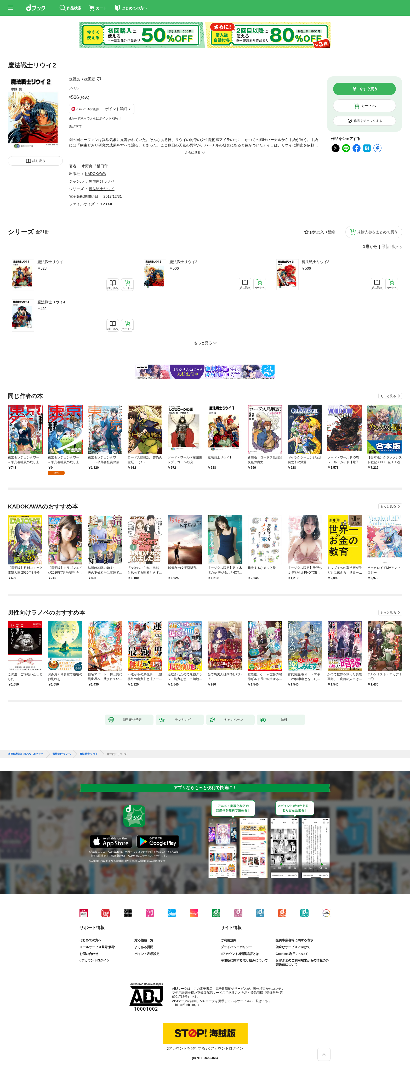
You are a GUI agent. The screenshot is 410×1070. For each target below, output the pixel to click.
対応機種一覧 (143, 940)
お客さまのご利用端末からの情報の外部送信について (302, 962)
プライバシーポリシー (236, 947)
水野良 (74, 79)
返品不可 (75, 126)
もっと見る (388, 396)
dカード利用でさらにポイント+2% (93, 118)
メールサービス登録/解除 (97, 947)
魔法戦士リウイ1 (51, 262)
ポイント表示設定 (147, 954)
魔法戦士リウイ (102, 189)
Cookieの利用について (292, 954)
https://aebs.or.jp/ (187, 1005)
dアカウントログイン (94, 960)
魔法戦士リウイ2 (183, 262)
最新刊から (391, 247)
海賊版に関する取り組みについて (244, 960)
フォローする (98, 79)
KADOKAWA (95, 174)
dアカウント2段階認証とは (240, 954)
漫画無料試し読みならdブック (25, 754)
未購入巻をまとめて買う (377, 232)
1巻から (370, 247)
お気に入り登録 (322, 232)
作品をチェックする (368, 121)
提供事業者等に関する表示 (294, 940)
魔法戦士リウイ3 (315, 262)
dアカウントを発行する (186, 1048)
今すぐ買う (368, 89)
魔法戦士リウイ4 (51, 302)
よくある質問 (143, 947)
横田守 (89, 79)
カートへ (368, 106)
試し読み (38, 161)
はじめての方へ (90, 940)
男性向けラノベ (102, 181)
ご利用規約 (228, 940)
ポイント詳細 (116, 109)
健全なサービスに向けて (293, 947)
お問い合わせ (88, 954)
